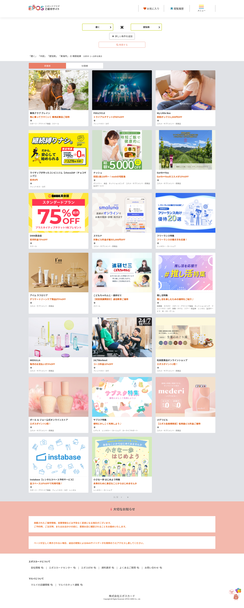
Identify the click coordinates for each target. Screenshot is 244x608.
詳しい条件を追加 (122, 36)
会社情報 (37, 567)
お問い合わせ (153, 567)
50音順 (85, 65)
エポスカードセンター (62, 567)
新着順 (47, 65)
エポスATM (88, 567)
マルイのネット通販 (70, 584)
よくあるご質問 (130, 567)
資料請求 (108, 567)
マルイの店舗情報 (42, 584)
